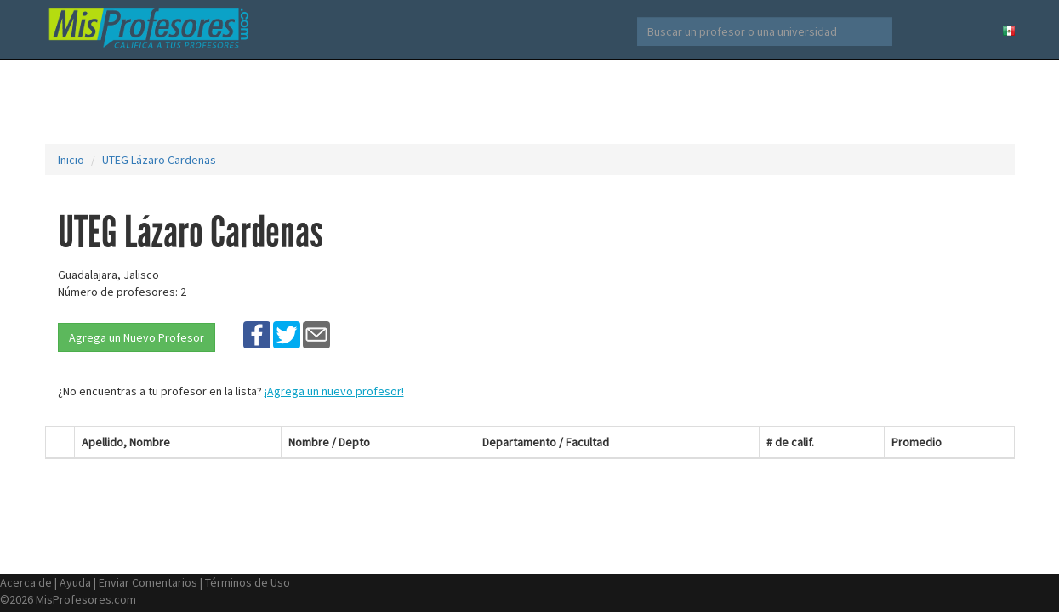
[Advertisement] (530, 102)
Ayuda (75, 582)
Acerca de (26, 582)
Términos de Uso (247, 582)
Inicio (71, 159)
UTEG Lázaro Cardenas (159, 159)
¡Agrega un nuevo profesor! (334, 391)
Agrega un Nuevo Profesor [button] (136, 337)
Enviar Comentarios (148, 582)
